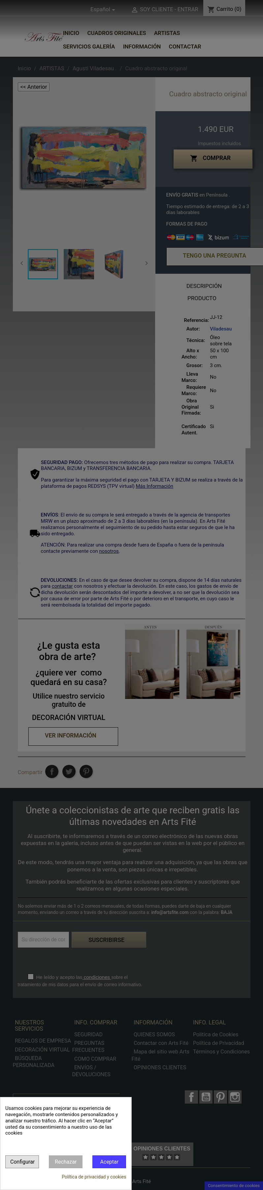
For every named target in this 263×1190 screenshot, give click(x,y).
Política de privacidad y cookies (94, 1176)
